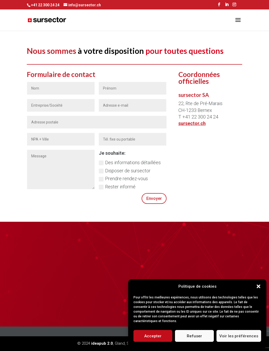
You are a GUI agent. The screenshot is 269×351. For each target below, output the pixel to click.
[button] (258, 286)
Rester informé (117, 186)
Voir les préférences (238, 336)
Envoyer (154, 198)
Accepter (153, 336)
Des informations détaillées (130, 162)
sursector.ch (192, 123)
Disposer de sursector (125, 170)
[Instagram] (234, 6)
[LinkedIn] (227, 6)
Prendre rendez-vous (123, 178)
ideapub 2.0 (102, 343)
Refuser (194, 336)
